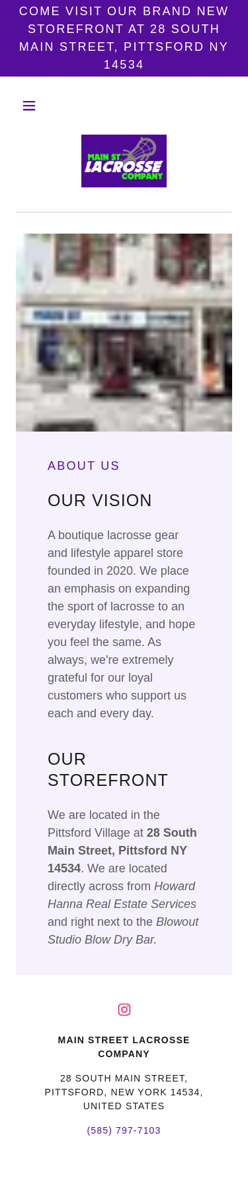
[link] (123, 163)
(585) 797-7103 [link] (124, 1130)
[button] (32, 105)
